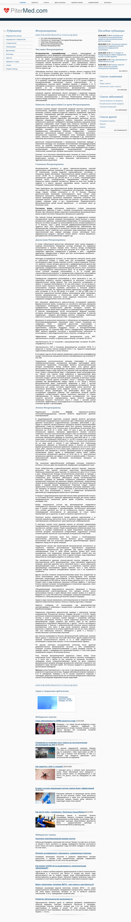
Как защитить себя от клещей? (49, 766)
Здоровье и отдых (12, 62)
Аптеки (8, 65)
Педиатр (102, 127)
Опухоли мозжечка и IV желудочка (111, 101)
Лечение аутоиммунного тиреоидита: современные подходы (63, 853)
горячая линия (77, 2)
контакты (107, 2)
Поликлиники (11, 47)
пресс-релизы (60, 2)
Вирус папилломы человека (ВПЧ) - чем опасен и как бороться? (64, 884)
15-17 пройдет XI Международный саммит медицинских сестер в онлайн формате (112, 55)
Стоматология (11, 43)
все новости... (123, 71)
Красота (9, 58)
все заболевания (121, 110)
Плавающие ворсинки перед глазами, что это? (65, 699)
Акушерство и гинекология (15, 39)
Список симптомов (111, 76)
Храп (101, 80)
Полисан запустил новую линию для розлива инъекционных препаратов (111, 66)
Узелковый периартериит (108, 107)
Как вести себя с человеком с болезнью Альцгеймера (60, 812)
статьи (46, 2)
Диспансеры (10, 50)
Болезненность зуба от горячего (110, 86)
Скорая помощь (12, 69)
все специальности (120, 130)
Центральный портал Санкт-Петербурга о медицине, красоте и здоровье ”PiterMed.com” (25, 10)
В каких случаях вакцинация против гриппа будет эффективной (64, 788)
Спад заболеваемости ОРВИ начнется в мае (55, 721)
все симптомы (122, 89)
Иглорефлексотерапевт (107, 121)
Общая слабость (105, 83)
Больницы (9, 54)
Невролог (103, 124)
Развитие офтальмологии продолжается (54, 899)
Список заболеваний (111, 96)
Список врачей (108, 116)
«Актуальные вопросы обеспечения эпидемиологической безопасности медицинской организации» (112, 47)
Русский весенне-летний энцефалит (112, 104)
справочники (93, 2)
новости (35, 2)
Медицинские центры (14, 36)
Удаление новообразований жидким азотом (55, 839)
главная (23, 2)
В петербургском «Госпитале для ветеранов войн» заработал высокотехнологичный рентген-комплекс (110, 38)
